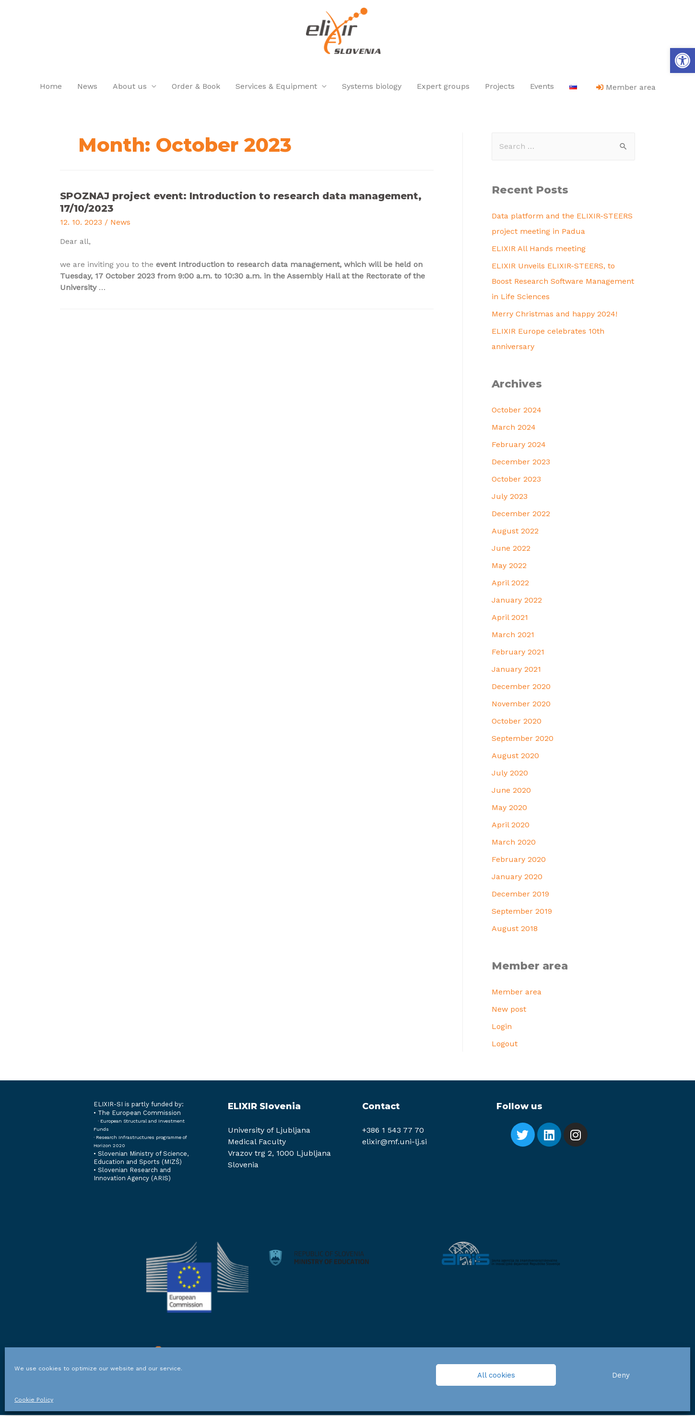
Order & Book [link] (196, 87)
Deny (621, 1375)
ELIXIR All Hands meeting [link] (539, 249)
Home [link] (51, 87)
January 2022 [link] (517, 600)
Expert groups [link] (443, 87)
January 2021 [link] (516, 670)
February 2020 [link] (519, 860)
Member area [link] (517, 992)
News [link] (87, 87)
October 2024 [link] (517, 410)
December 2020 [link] (521, 687)
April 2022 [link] (510, 583)
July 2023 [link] (510, 497)
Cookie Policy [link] (33, 1399)
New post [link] (509, 1009)
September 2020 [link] (523, 739)
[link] (682, 60)
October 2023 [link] (516, 479)
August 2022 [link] (515, 531)
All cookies (496, 1375)
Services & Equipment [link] (276, 87)
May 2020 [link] (509, 808)
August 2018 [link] (515, 929)
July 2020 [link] (510, 773)
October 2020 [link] (517, 721)
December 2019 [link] (520, 894)
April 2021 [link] (510, 618)
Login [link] (502, 1026)
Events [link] (542, 87)
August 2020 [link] (515, 756)
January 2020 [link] (517, 877)
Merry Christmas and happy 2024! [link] (554, 314)
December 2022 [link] (521, 514)
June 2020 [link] (511, 791)
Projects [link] (500, 87)
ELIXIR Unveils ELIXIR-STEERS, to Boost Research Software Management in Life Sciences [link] (563, 282)
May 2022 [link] (509, 566)
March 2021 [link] (513, 635)
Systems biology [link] (371, 87)
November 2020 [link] (521, 704)
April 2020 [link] (511, 825)
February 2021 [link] (518, 652)
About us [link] (130, 87)
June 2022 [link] (511, 549)
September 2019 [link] (522, 912)
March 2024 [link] (514, 428)
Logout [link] (505, 1044)
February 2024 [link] (519, 445)
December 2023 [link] (521, 462)
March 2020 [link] (514, 842)
